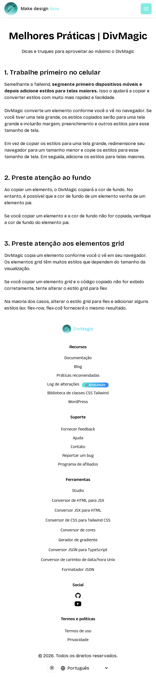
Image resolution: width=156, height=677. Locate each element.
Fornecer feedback (78, 430)
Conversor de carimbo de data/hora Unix (78, 560)
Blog (78, 367)
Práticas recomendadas (78, 376)
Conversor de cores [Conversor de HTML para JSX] (77, 531)
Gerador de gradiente (78, 540)
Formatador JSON (78, 570)
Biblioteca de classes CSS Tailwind (78, 393)
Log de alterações (63, 385)
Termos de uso (78, 631)
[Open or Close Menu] (146, 8)
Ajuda (78, 438)
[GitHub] (78, 595)
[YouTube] (78, 604)
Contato (78, 447)
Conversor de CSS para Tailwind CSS (77, 521)
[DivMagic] (37, 8)
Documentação (78, 358)
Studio (78, 491)
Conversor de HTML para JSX (78, 501)
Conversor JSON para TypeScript (77, 550)
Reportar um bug (78, 456)
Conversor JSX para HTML (78, 511)
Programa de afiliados (78, 465)
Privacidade (77, 640)
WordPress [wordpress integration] (78, 402)
